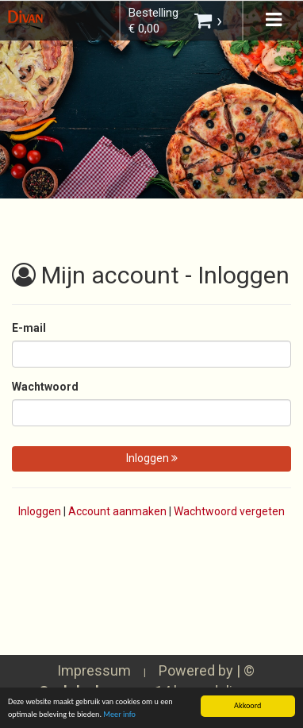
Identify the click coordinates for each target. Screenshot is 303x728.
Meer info (119, 715)
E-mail (29, 328)
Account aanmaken (117, 511)
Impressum (94, 670)
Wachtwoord (45, 386)
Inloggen (152, 458)
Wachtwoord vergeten (229, 511)
